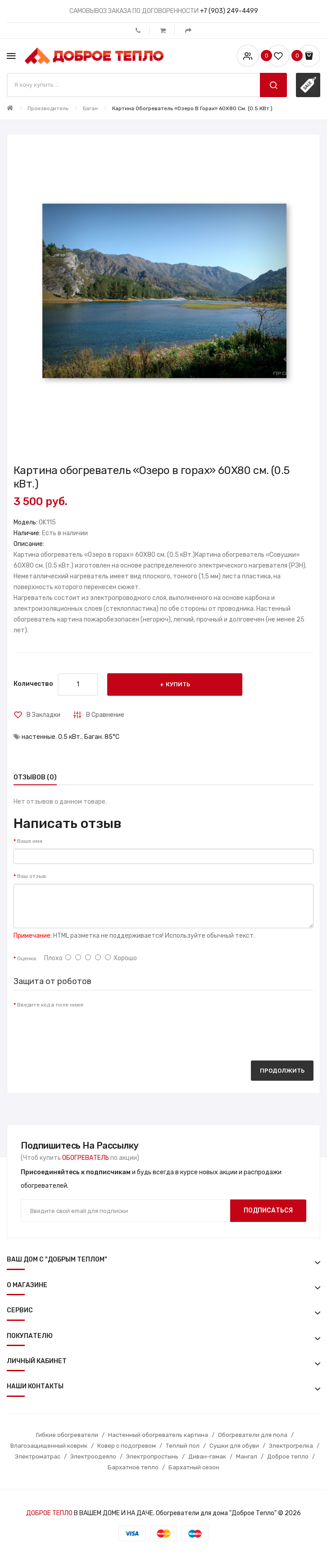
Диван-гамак (207, 1456)
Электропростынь (152, 1456)
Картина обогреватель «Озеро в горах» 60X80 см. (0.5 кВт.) (192, 108)
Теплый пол (183, 1445)
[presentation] (82, 1029)
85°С (111, 737)
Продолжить (282, 1070)
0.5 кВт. (70, 737)
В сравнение (105, 715)
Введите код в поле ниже (50, 1005)
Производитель (47, 108)
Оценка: (27, 958)
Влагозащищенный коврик (48, 1445)
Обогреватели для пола (252, 1435)
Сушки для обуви (234, 1445)
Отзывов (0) (35, 777)
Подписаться (268, 1210)
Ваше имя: (30, 841)
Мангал (246, 1456)
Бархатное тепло (133, 1467)
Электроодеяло (93, 1456)
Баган (90, 108)
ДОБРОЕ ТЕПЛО (49, 1513)
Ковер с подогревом (126, 1445)
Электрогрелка (291, 1445)
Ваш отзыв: (32, 876)
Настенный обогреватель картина (158, 1435)
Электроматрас (37, 1456)
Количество (33, 684)
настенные (38, 737)
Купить (178, 684)
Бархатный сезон (193, 1467)
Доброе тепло (288, 1456)
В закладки (43, 715)
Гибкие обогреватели (67, 1435)
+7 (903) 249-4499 (229, 11)
